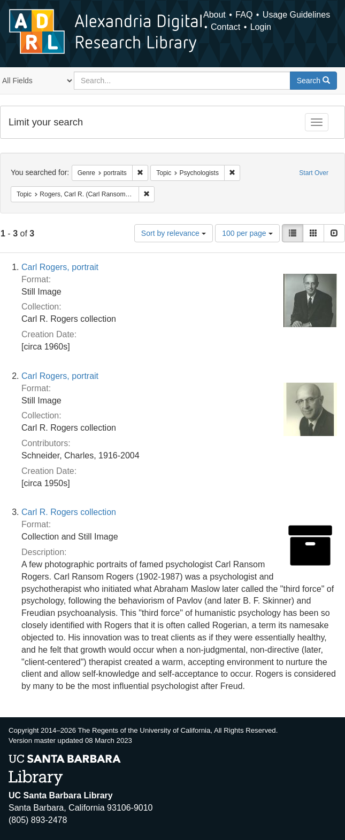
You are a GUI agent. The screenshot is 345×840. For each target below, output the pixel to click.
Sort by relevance (173, 233)
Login (260, 26)
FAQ (243, 14)
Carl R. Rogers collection (68, 512)
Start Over (313, 173)
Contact (225, 26)
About (214, 14)
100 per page (247, 233)
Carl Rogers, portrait (59, 267)
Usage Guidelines (296, 14)
